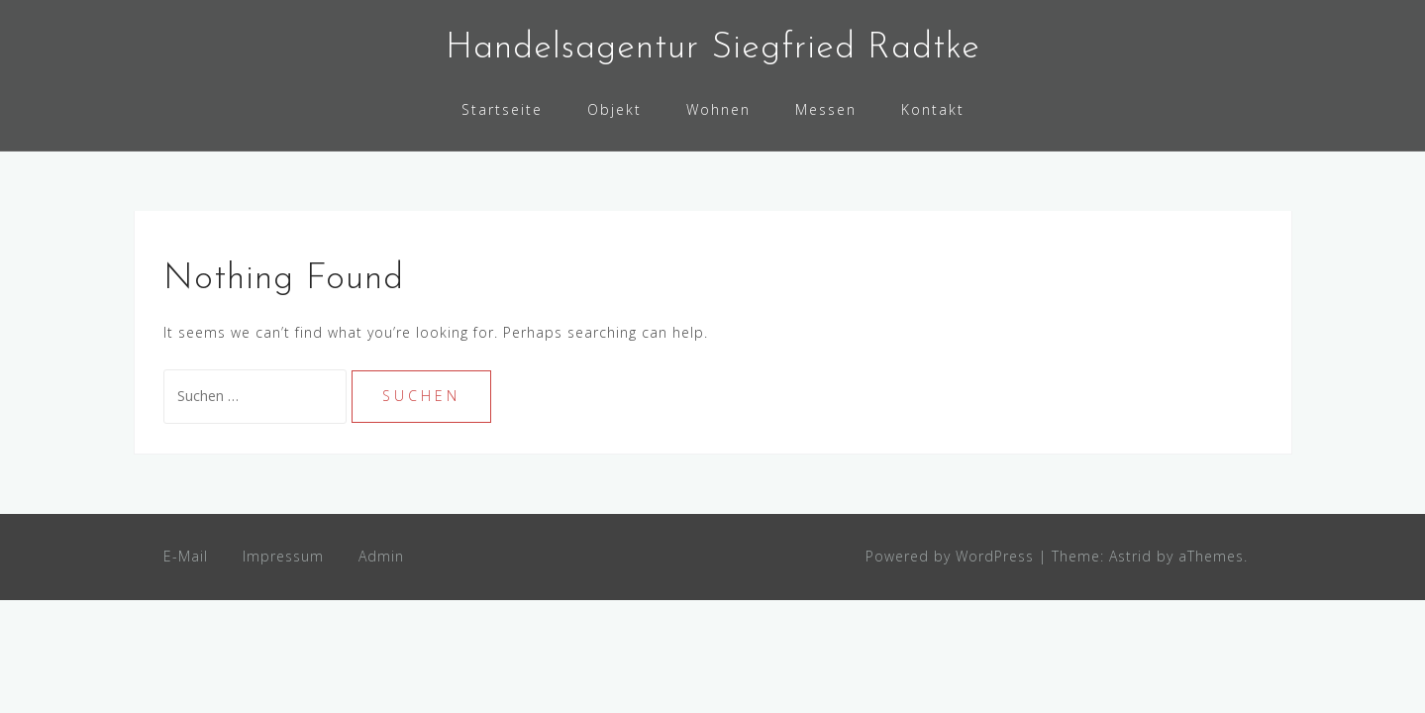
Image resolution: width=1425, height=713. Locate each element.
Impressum (283, 556)
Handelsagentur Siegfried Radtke (713, 48)
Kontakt (933, 109)
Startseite (502, 109)
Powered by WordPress (949, 556)
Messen (826, 109)
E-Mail (185, 556)
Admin (381, 556)
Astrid (1130, 556)
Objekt (614, 109)
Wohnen (718, 109)
